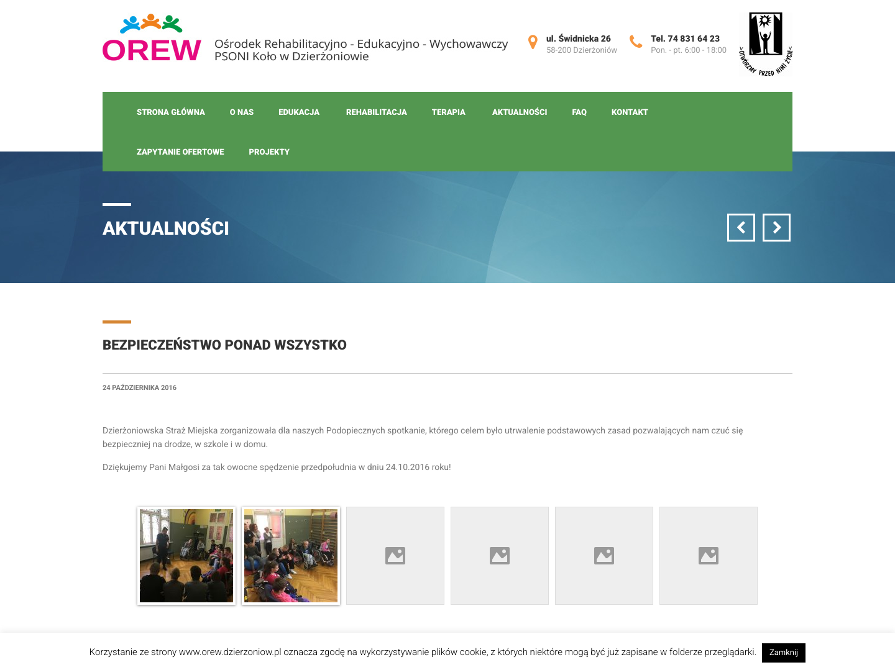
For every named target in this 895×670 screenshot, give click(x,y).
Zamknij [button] (783, 653)
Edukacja (298, 112)
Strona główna (171, 112)
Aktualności (519, 112)
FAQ (579, 112)
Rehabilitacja (376, 112)
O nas (242, 112)
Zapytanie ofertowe (180, 152)
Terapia (449, 112)
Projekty (269, 152)
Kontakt (630, 112)
